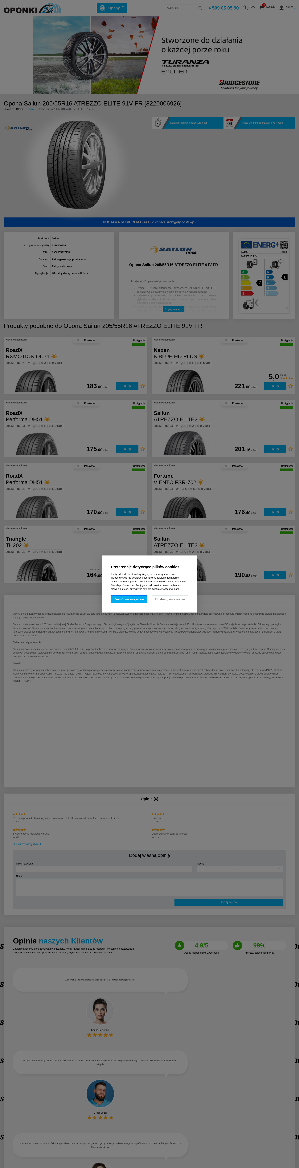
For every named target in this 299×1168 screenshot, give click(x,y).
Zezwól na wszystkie (129, 599)
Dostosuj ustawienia (170, 599)
